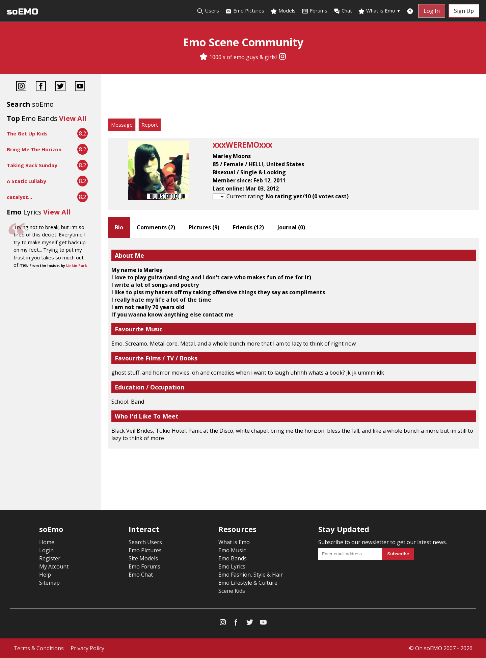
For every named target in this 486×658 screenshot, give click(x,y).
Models (283, 11)
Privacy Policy (87, 648)
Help (45, 574)
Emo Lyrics (231, 566)
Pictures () (204, 227)
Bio (119, 227)
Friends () (248, 227)
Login (46, 550)
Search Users (145, 542)
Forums (314, 11)
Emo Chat (141, 574)
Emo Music (232, 550)
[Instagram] (282, 57)
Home (46, 542)
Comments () (156, 227)
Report (149, 124)
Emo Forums (144, 566)
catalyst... (19, 197)
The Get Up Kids (27, 133)
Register (49, 558)
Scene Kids (231, 590)
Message (122, 124)
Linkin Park (76, 265)
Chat (342, 11)
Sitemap (49, 582)
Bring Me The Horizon (34, 149)
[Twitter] (60, 87)
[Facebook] (41, 87)
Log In (432, 11)
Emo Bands (232, 558)
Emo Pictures (244, 11)
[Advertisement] (293, 98)
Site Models (143, 558)
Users (208, 11)
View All (73, 118)
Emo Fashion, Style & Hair (250, 574)
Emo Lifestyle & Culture (247, 582)
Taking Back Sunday (32, 165)
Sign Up (464, 11)
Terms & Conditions (39, 648)
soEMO (22, 11)
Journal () (291, 227)
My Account (54, 566)
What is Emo (379, 11)
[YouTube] (80, 87)
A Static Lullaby (26, 181)
